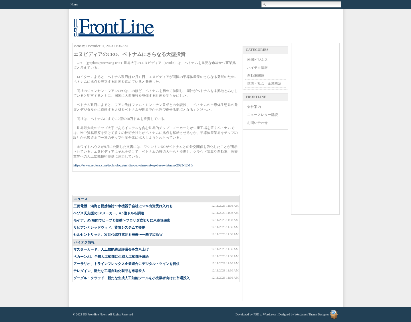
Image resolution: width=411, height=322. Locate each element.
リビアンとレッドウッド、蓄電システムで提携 (109, 228)
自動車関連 (255, 76)
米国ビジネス (257, 60)
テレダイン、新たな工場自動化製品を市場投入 (109, 271)
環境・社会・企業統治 (264, 83)
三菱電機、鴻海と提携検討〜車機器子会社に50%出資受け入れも (123, 206)
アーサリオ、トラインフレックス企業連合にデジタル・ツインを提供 (126, 264)
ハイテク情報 (84, 242)
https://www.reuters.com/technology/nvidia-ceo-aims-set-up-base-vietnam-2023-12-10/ (133, 165)
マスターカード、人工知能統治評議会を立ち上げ (111, 249)
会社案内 (254, 107)
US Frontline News (119, 31)
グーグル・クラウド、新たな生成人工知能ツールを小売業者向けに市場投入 (131, 278)
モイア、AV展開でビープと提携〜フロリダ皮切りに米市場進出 (121, 220)
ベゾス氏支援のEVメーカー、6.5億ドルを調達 (108, 213)
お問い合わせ (257, 123)
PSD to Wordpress (264, 314)
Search (264, 4)
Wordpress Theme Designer (312, 314)
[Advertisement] (156, 183)
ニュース (81, 199)
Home (74, 4)
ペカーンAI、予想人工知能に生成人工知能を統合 (111, 257)
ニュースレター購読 (262, 115)
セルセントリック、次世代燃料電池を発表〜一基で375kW (118, 235)
